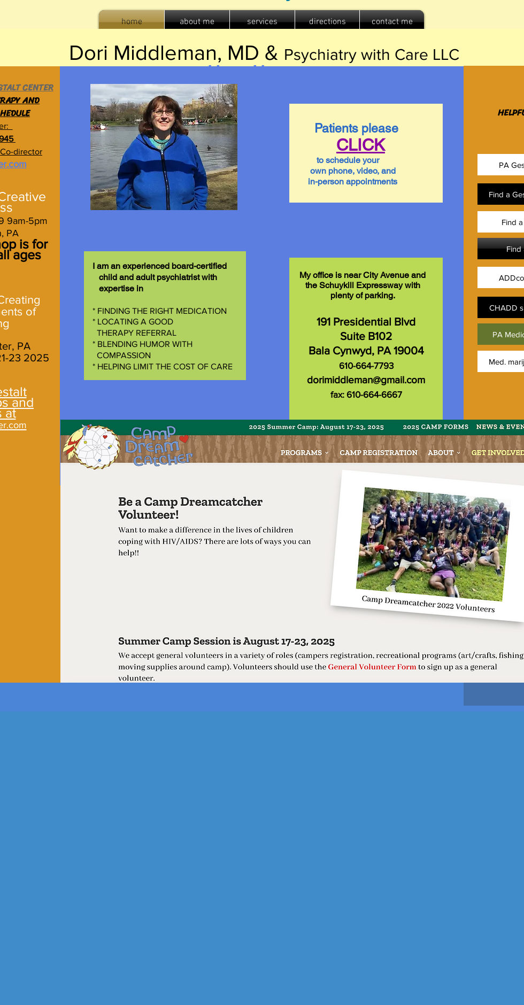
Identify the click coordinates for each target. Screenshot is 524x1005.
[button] (262, 22)
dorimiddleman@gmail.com (366, 379)
